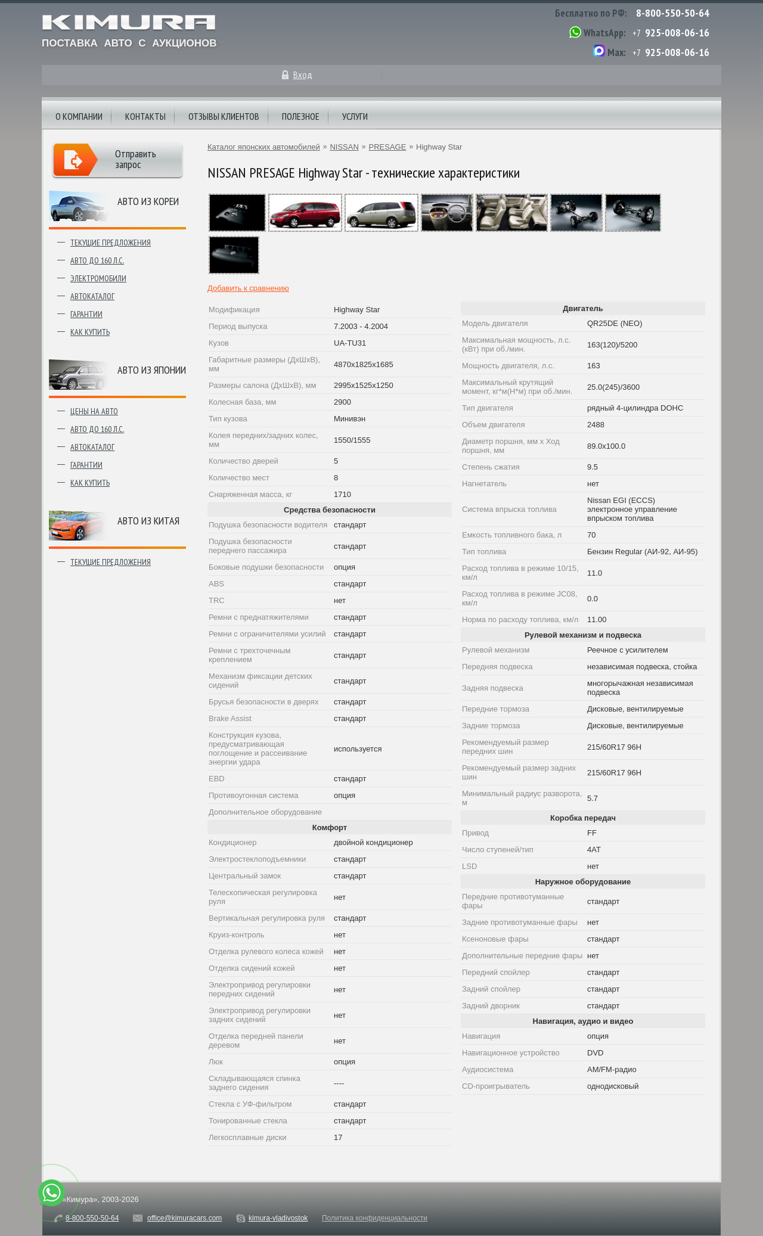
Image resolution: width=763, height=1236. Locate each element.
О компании (79, 116)
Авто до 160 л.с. (97, 260)
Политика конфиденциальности (374, 1218)
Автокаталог (92, 296)
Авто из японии (151, 370)
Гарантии (86, 314)
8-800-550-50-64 (672, 13)
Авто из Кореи (148, 201)
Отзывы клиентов (223, 116)
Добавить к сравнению (248, 288)
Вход (302, 74)
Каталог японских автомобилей (263, 146)
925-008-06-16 (677, 32)
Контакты (145, 116)
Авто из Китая (148, 520)
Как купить (90, 332)
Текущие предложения (110, 242)
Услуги (355, 116)
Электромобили (98, 278)
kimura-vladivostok (278, 1218)
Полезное (301, 116)
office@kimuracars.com (184, 1218)
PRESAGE (388, 146)
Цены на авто (94, 411)
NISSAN (344, 146)
